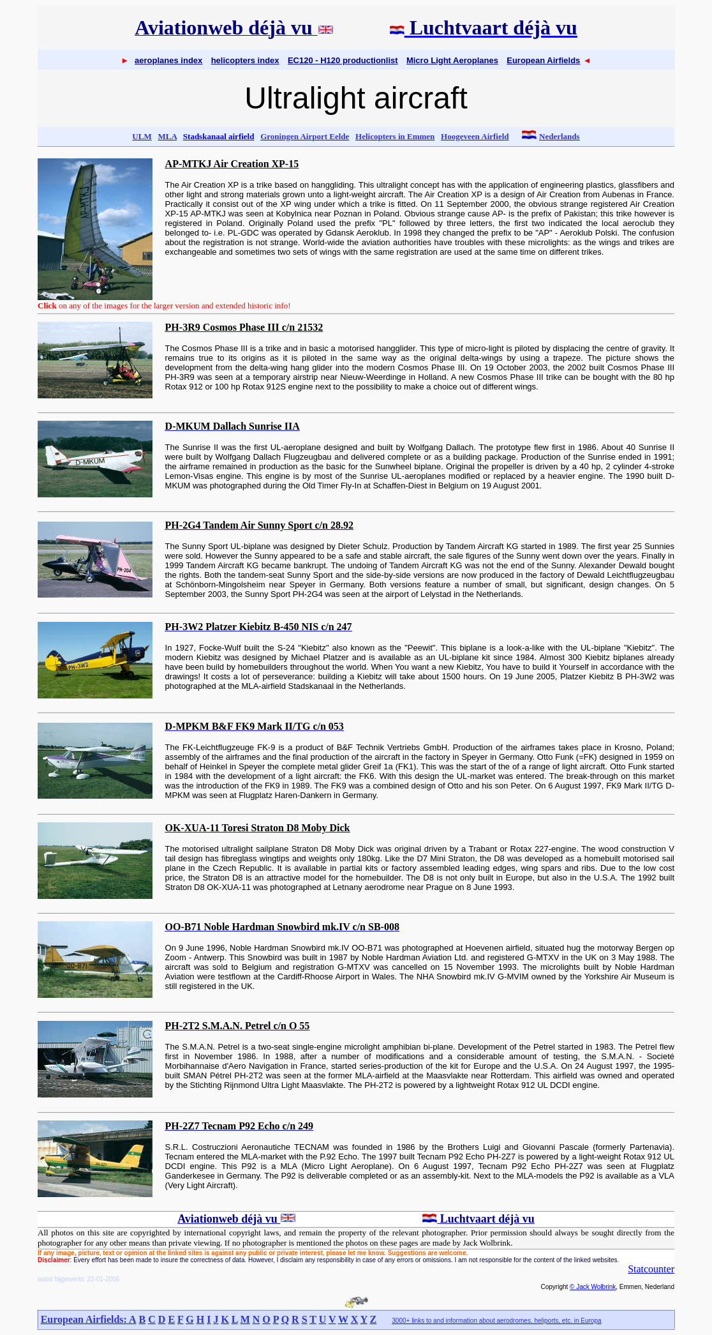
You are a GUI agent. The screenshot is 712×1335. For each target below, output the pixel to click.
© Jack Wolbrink (593, 1286)
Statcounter (651, 1268)
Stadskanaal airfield (219, 136)
